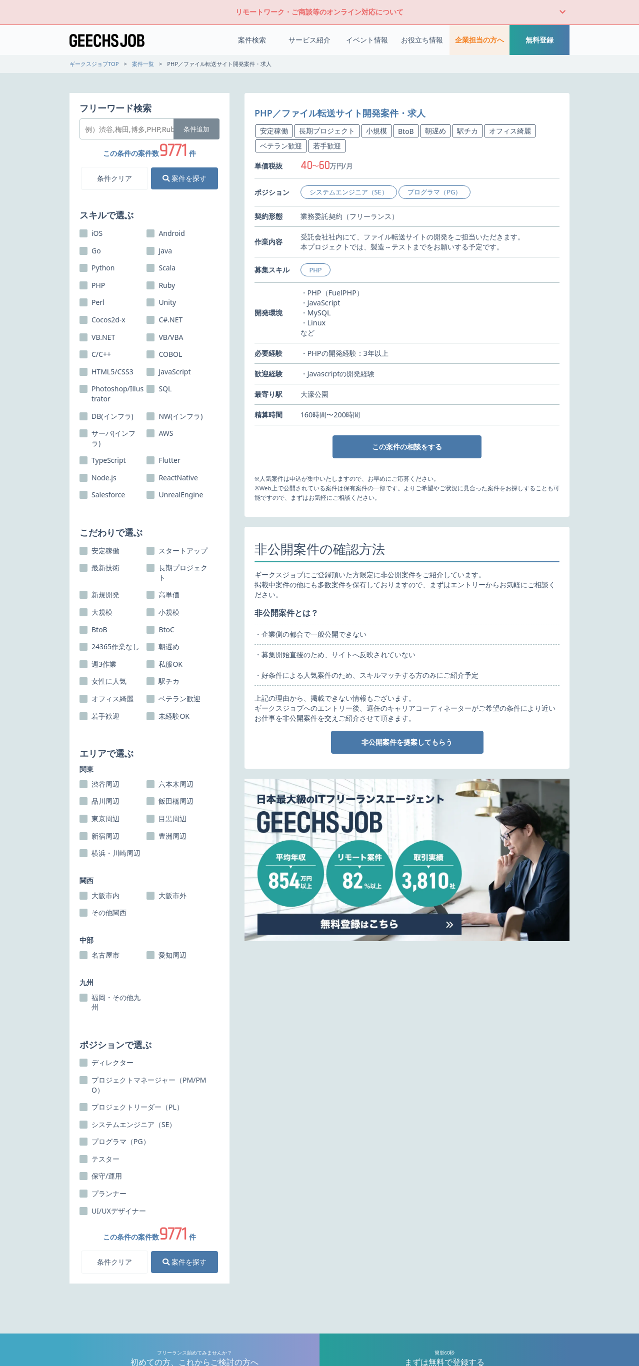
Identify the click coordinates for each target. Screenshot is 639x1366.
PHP (316, 269)
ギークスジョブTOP (94, 63)
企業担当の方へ (479, 39)
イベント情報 (367, 39)
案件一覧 (143, 63)
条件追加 (197, 128)
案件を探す (184, 178)
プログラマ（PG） (435, 191)
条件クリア (114, 178)
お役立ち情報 (422, 39)
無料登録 (540, 39)
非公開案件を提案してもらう (407, 742)
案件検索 (252, 39)
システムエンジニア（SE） (349, 191)
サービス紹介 (309, 39)
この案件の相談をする (407, 446)
